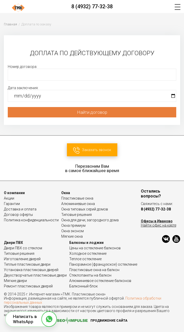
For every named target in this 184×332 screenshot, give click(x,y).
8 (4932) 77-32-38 (92, 6)
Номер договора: (92, 73)
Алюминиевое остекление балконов (100, 281)
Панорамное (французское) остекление (103, 264)
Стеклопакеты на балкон (90, 275)
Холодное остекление (87, 253)
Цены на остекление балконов (95, 248)
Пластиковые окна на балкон (94, 270)
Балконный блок (83, 286)
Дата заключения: (92, 94)
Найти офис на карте (158, 225)
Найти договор (92, 112)
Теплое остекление (85, 259)
